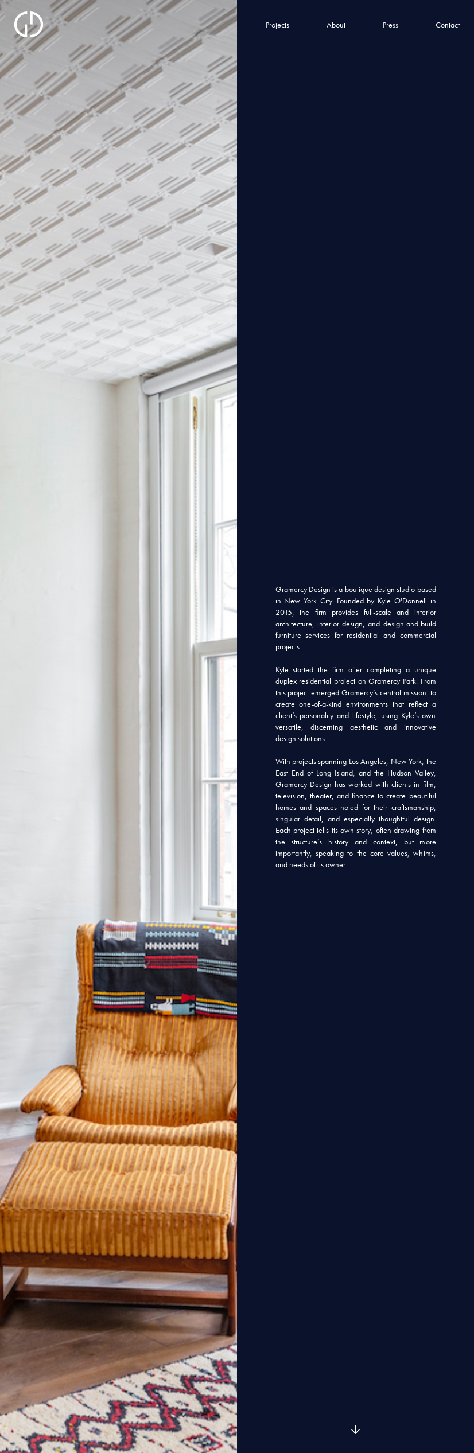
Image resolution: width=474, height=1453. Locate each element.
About (336, 25)
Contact (448, 25)
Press (390, 25)
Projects (277, 25)
